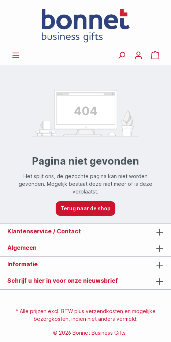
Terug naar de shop (85, 208)
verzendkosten (104, 311)
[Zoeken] (121, 55)
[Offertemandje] (155, 55)
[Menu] (15, 55)
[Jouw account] (138, 55)
